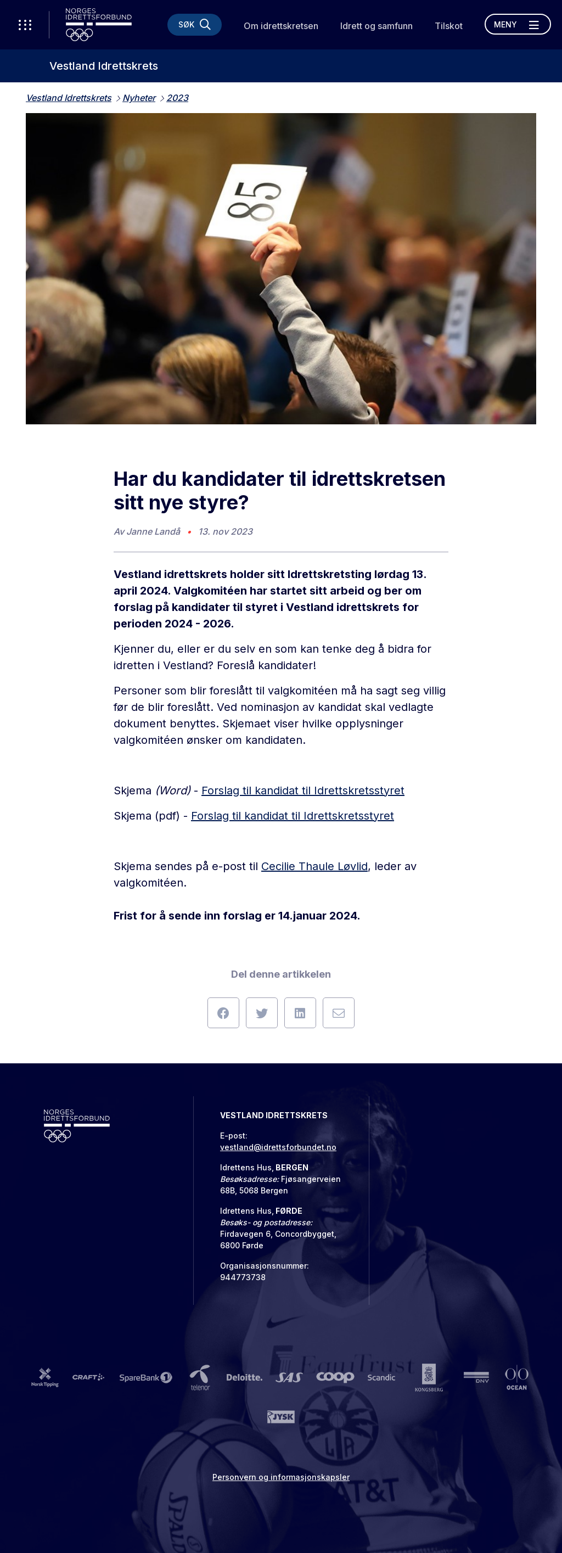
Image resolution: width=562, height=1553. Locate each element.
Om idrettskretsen (281, 25)
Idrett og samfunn (376, 25)
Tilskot (449, 25)
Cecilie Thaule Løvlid (314, 866)
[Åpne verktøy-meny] (24, 24)
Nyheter (138, 97)
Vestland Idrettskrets (103, 65)
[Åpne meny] (518, 24)
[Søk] (194, 25)
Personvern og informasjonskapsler (281, 1477)
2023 (177, 97)
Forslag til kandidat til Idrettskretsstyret (302, 790)
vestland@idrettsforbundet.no (278, 1147)
